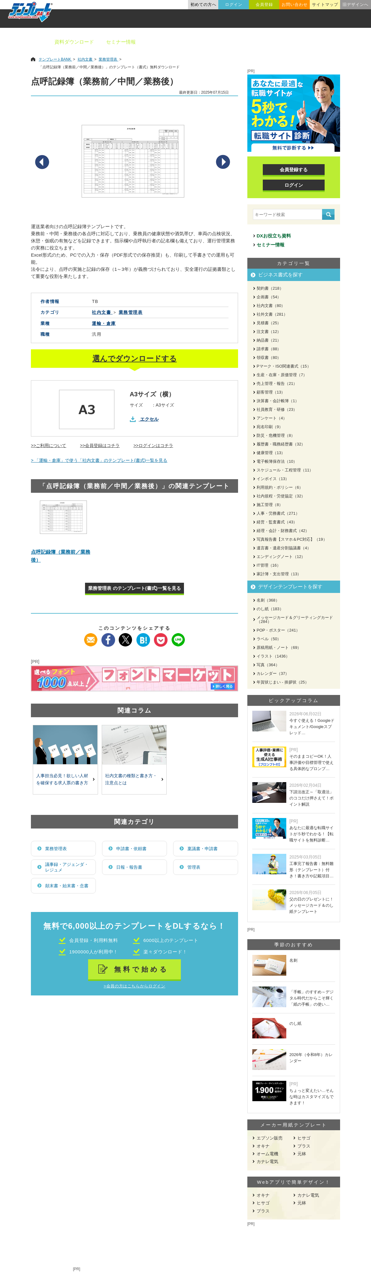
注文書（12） (269, 332)
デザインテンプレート (216, 42)
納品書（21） (269, 340)
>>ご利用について (48, 445)
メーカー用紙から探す (336, 42)
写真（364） (268, 665)
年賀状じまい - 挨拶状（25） (283, 682)
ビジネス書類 (163, 42)
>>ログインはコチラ (153, 445)
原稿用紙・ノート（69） (279, 647)
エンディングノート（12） (281, 557)
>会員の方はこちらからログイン (134, 986)
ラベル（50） (269, 639)
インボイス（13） (273, 479)
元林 (301, 1153)
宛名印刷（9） (270, 427)
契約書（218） (270, 288)
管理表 (193, 867)
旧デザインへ (356, 4)
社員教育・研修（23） (277, 409)
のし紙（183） (270, 609)
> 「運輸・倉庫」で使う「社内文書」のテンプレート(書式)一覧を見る (99, 460)
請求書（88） (269, 349)
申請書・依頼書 (131, 848)
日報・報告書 (129, 867)
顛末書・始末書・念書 (66, 885)
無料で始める (141, 969)
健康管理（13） (271, 453)
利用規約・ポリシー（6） (280, 487)
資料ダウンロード (74, 42)
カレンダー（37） (273, 673)
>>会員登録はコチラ (100, 445)
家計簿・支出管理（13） (279, 574)
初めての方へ (203, 4)
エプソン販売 (270, 1137)
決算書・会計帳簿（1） (278, 401)
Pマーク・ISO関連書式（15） (284, 366)
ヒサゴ (303, 1137)
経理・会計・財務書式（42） (283, 531)
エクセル (149, 419)
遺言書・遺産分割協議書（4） (284, 548)
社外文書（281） (272, 314)
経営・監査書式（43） (277, 522)
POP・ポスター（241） (278, 630)
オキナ (263, 1146)
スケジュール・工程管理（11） (285, 470)
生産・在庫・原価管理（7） (282, 375)
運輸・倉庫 (104, 323)
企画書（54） (269, 297)
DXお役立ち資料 (274, 236)
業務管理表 (56, 848)
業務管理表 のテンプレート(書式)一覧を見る (134, 588)
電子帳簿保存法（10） (277, 461)
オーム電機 (267, 1153)
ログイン (233, 4)
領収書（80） (269, 358)
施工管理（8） (270, 505)
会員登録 (264, 4)
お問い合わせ (295, 4)
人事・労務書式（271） (278, 513)
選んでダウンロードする (134, 358)
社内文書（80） (271, 306)
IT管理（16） (269, 565)
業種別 (261, 42)
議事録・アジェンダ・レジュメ (66, 867)
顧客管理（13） (271, 392)
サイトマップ (325, 4)
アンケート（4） (272, 418)
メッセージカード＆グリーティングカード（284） (295, 620)
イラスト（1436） (273, 656)
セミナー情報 (121, 42)
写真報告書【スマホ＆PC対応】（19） (292, 539)
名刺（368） (268, 600)
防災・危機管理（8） (276, 435)
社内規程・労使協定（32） (281, 496)
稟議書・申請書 (202, 848)
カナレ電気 (267, 1161)
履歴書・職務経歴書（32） (281, 444)
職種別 (290, 42)
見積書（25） (269, 323)
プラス (303, 1146)
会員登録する (294, 169)
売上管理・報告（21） (277, 383)
